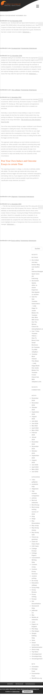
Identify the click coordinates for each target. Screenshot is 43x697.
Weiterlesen (26, 32)
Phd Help (35, 629)
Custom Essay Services (35, 571)
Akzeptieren (27, 691)
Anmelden (35, 666)
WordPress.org (37, 678)
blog (33, 516)
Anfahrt (10, 683)
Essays (34, 599)
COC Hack (35, 546)
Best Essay (35, 505)
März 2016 (35, 430)
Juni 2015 (35, 465)
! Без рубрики (15, 90)
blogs (33, 518)
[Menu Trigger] (37, 6)
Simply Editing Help (34, 636)
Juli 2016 (35, 421)
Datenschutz (30, 683)
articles (34, 498)
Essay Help (35, 587)
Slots (33, 640)
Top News (35, 652)
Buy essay (35, 525)
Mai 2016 (35, 426)
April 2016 (35, 428)
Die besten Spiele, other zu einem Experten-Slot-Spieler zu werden (35, 287)
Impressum (19, 683)
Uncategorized (15, 48)
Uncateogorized (37, 659)
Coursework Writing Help (36, 560)
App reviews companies (35, 493)
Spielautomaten (37, 647)
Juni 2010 (35, 471)
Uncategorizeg (36, 656)
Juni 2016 (35, 423)
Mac (33, 615)
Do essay (35, 580)
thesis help (35, 649)
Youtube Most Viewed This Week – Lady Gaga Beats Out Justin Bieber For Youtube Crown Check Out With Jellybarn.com (36, 368)
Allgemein (14, 196)
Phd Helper (35, 631)
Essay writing (15, 240)
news (33, 622)
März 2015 (35, 469)
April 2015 (35, 467)
